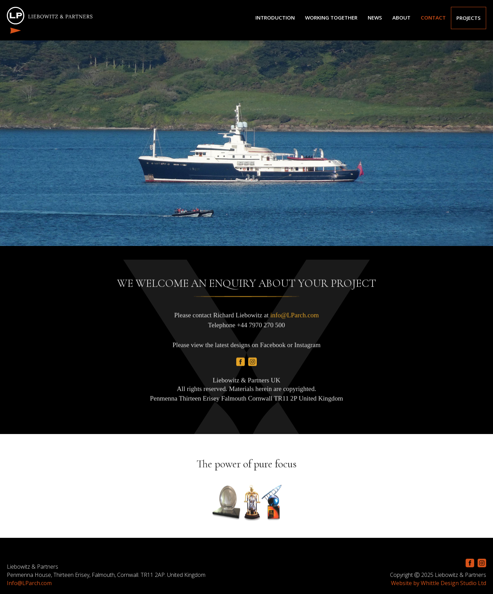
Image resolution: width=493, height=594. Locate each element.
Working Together (331, 17)
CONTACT (433, 17)
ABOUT (401, 17)
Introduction (275, 17)
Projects (468, 17)
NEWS (375, 17)
